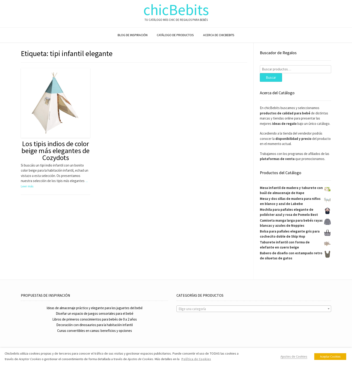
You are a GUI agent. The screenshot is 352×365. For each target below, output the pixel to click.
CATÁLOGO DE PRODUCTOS (175, 35)
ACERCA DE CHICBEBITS (218, 35)
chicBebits (176, 9)
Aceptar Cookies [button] (330, 357)
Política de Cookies (196, 359)
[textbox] (254, 309)
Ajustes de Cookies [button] (293, 356)
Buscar (271, 77)
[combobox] (253, 308)
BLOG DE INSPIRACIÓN (133, 35)
